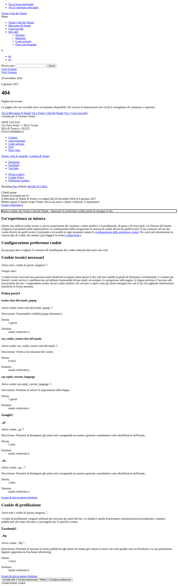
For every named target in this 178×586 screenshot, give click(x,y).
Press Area (14, 150)
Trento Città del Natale (14, 13)
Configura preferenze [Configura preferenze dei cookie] (60, 579)
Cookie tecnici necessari (22, 257)
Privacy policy (16, 174)
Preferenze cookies (18, 180)
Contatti (12, 137)
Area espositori (16, 140)
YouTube (13, 168)
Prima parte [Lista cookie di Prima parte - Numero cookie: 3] (10, 293)
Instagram (14, 162)
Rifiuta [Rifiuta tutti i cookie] (43, 579)
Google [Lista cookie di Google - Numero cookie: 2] (7, 415)
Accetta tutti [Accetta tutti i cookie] (9, 579)
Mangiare (20, 38)
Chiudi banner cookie (13, 582)
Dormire (20, 35)
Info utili (13, 31)
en (9, 59)
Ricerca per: (8, 65)
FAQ (11, 147)
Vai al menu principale (21, 4)
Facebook (13, 165)
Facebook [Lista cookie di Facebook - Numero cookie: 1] (8, 528)
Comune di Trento (39, 156)
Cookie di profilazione (21, 505)
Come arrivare (23, 41)
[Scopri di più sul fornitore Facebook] (19, 576)
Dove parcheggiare (25, 44)
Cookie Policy (16, 177)
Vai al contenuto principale (23, 7)
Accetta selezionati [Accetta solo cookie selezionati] (27, 579)
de (9, 56)
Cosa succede (16, 28)
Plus (15, 186)
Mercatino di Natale (19, 25)
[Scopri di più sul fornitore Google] (19, 497)
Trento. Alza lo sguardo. (14, 156)
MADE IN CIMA (37, 186)
